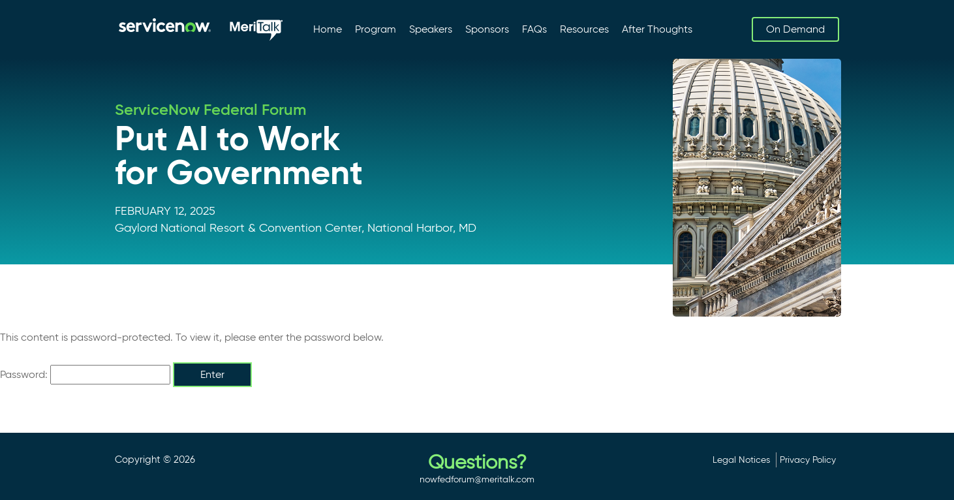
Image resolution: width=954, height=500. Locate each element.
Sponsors (487, 29)
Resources (584, 29)
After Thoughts (657, 29)
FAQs (534, 29)
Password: (85, 374)
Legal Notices (741, 459)
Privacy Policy (808, 459)
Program (375, 29)
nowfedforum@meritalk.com (477, 479)
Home (327, 29)
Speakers (430, 29)
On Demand (795, 29)
